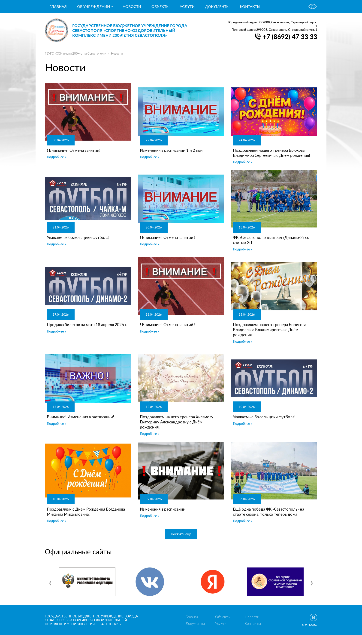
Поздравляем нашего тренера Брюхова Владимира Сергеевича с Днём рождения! (271, 153)
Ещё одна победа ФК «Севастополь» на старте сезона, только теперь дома (268, 512)
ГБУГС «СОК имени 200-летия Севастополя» (75, 53)
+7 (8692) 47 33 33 (290, 36)
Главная (58, 6)
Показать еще (181, 534)
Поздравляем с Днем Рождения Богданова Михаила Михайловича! (86, 512)
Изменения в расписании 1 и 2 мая (171, 150)
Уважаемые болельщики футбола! (78, 237)
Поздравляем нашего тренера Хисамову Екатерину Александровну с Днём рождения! (176, 421)
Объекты (160, 6)
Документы (217, 6)
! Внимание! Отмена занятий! (73, 150)
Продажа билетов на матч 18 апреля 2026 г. (87, 324)
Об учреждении (93, 6)
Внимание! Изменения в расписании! (80, 416)
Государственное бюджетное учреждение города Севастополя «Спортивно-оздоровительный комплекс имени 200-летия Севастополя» (129, 30)
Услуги (187, 6)
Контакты (250, 6)
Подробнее (55, 157)
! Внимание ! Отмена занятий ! (167, 237)
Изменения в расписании (162, 509)
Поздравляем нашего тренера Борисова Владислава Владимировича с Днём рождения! (269, 329)
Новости (132, 6)
